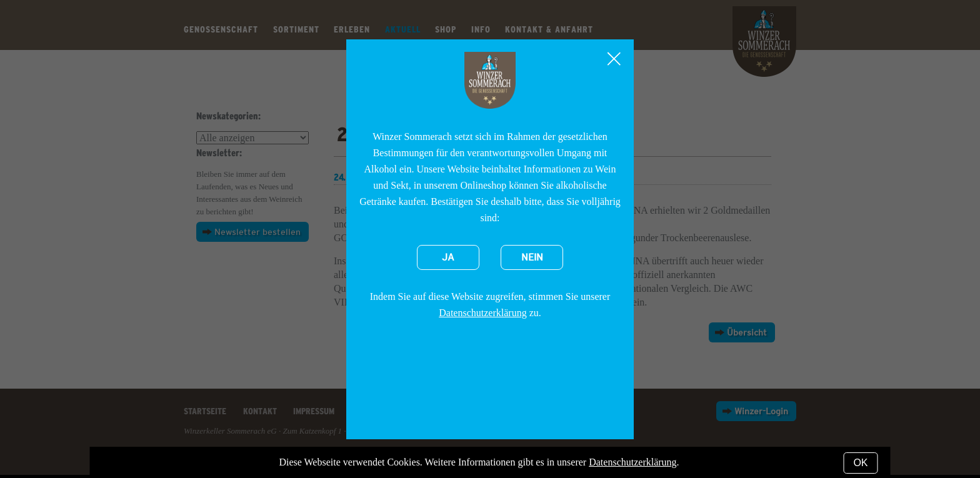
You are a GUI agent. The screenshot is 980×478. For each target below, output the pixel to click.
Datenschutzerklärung (482, 312)
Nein (532, 257)
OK (860, 462)
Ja (448, 257)
